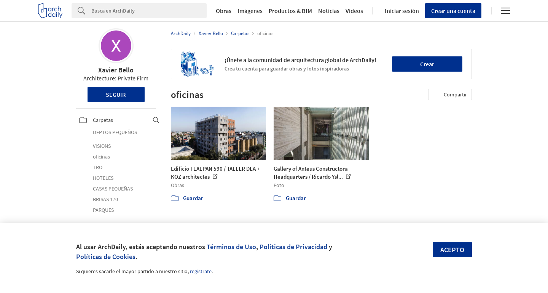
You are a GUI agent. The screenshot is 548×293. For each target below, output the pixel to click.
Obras (223, 11)
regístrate (201, 271)
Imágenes (250, 11)
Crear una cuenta (453, 10)
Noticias (328, 11)
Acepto (452, 249)
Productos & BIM (290, 11)
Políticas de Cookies (105, 256)
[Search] (149, 10)
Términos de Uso (231, 246)
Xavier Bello (116, 70)
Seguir (116, 94)
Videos (354, 11)
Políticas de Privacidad (293, 246)
